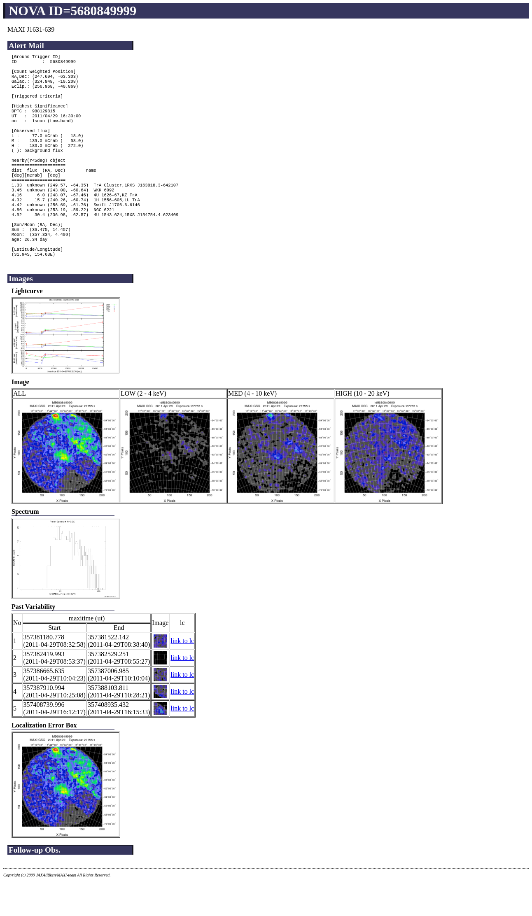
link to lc (182, 675)
